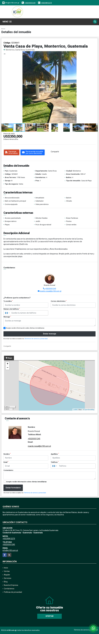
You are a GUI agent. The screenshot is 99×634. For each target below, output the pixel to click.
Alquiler (7, 575)
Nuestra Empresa (11, 585)
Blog (5, 582)
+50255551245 (30, 3)
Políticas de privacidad (13, 592)
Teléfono (55, 462)
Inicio (3, 29)
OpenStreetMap (89, 409)
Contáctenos (9, 589)
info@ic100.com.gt (10, 550)
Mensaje (7, 317)
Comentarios (8, 470)
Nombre (7, 454)
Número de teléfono (11, 309)
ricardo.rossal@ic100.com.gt (50, 291)
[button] (95, 53)
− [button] (7, 368)
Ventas (7, 571)
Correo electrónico (59, 301)
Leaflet (75, 409)
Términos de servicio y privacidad (36, 339)
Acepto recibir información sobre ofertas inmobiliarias (26, 482)
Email (5, 462)
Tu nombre (8, 301)
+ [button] (7, 364)
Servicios (7, 578)
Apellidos (55, 454)
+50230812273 (46, 3)
